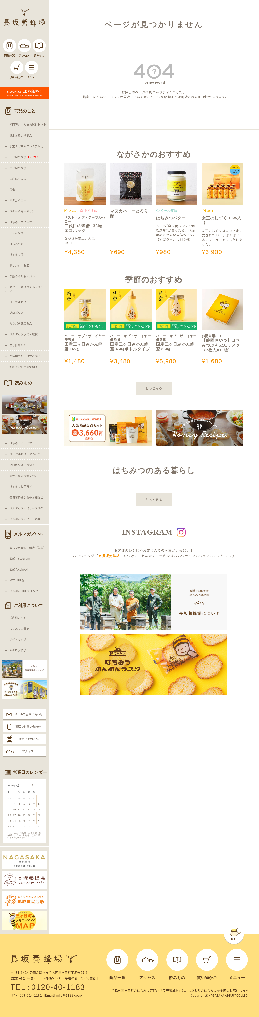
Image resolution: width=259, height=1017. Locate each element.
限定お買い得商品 (20, 135)
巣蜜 (12, 190)
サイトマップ (17, 639)
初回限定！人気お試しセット (27, 124)
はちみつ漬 (16, 254)
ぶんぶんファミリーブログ (26, 508)
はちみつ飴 (16, 244)
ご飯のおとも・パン (22, 276)
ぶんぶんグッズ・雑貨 (23, 334)
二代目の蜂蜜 (17, 168)
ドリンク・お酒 (19, 265)
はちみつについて (20, 443)
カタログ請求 (17, 650)
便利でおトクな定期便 (23, 367)
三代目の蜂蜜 (25, 157)
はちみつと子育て (20, 486)
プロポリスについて (22, 465)
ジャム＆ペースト (20, 233)
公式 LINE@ (17, 580)
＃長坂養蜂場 (109, 555)
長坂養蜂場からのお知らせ (26, 497)
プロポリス (16, 313)
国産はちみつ (17, 179)
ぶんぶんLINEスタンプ (23, 591)
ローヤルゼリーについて (24, 454)
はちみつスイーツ (20, 222)
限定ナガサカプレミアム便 (26, 146)
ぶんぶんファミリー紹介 (24, 519)
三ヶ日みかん (17, 345)
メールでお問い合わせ (28, 714)
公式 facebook (18, 569)
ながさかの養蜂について (24, 476)
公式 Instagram (19, 558)
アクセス (27, 751)
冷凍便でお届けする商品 (24, 356)
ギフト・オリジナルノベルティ (27, 289)
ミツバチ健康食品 (20, 323)
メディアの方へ (28, 739)
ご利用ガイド (17, 618)
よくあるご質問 (19, 629)
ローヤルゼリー (19, 302)
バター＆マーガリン (22, 211)
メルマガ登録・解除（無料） (27, 548)
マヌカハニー (17, 200)
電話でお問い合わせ (28, 726)
